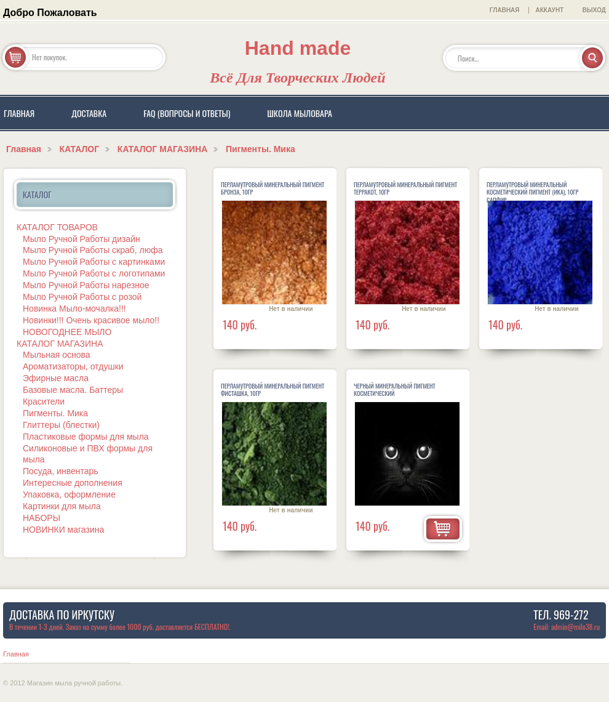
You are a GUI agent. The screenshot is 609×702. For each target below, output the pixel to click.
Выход (594, 10)
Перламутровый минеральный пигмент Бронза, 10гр (272, 188)
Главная (23, 149)
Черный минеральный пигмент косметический (395, 389)
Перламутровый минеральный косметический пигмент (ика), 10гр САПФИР (532, 192)
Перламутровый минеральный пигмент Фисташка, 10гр (272, 389)
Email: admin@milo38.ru (566, 626)
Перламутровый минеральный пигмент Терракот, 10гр (405, 188)
